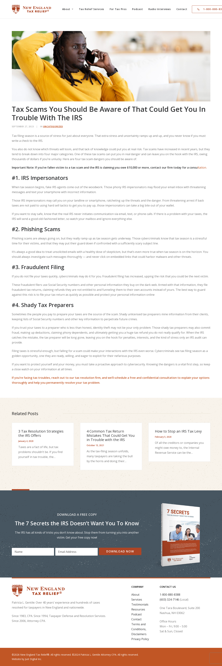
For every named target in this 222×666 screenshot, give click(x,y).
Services (136, 599)
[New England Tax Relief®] (31, 9)
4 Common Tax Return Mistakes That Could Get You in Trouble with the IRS (111, 435)
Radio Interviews (159, 9)
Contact (181, 9)
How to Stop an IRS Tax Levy (178, 431)
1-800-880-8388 (170, 595)
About (67, 9)
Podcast (137, 9)
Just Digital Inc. (33, 659)
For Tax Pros (118, 9)
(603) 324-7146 (169, 599)
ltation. (109, 167)
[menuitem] (68, 9)
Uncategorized (53, 126)
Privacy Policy (140, 639)
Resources (138, 609)
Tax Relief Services (91, 9)
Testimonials (139, 604)
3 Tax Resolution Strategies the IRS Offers (41, 433)
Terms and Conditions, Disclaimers (138, 629)
